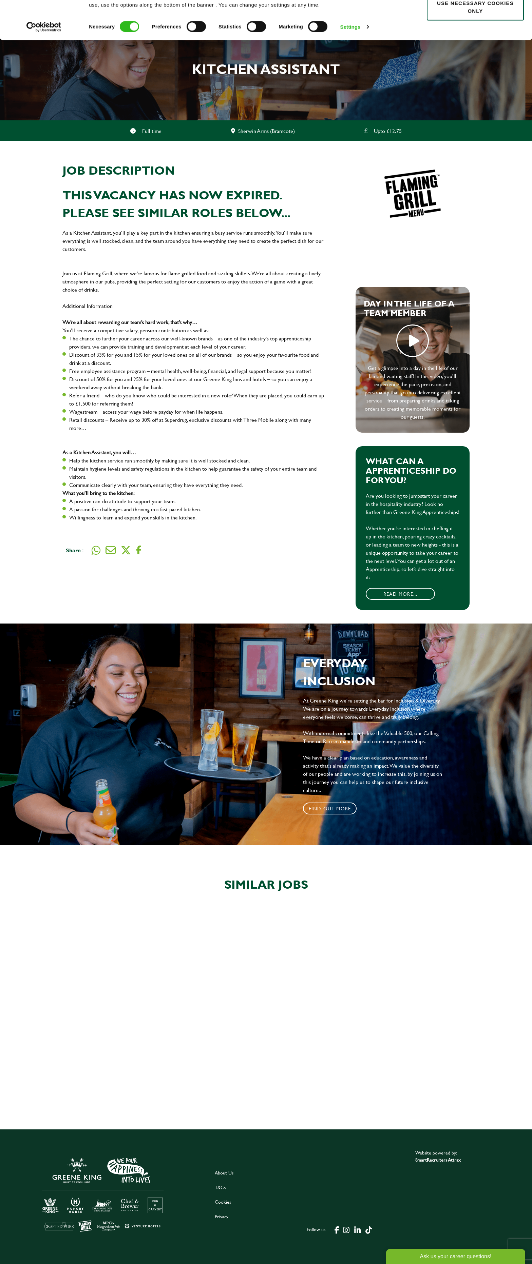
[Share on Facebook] (138, 550)
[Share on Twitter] (126, 550)
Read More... (400, 593)
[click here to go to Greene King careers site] (103, 1194)
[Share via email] (111, 550)
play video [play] (412, 340)
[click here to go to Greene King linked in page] (358, 1229)
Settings (350, 63)
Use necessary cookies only (475, 43)
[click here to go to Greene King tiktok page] (369, 1229)
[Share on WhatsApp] (96, 550)
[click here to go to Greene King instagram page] (346, 1229)
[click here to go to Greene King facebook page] (337, 1229)
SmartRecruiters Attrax (438, 1159)
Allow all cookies (475, 17)
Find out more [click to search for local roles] (330, 808)
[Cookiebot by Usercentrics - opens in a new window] (44, 63)
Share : (74, 550)
